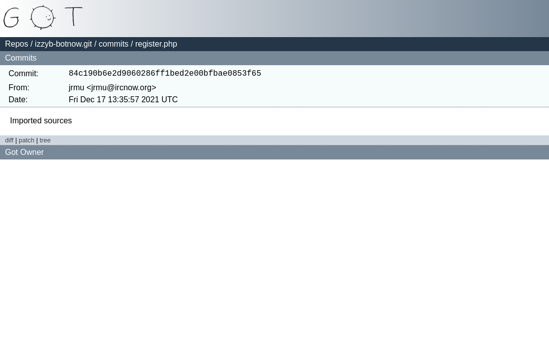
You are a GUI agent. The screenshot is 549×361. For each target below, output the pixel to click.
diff (9, 142)
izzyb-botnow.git (63, 44)
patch (26, 142)
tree (45, 142)
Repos (16, 44)
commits (114, 44)
